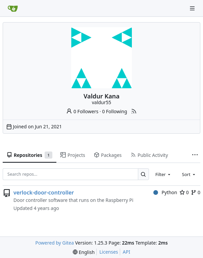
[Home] (12, 8)
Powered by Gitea (54, 243)
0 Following (114, 111)
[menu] (84, 252)
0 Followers (82, 111)
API (126, 252)
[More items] (195, 155)
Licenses (108, 252)
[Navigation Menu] (193, 8)
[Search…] (143, 174)
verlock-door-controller (43, 192)
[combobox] (163, 174)
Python (165, 192)
